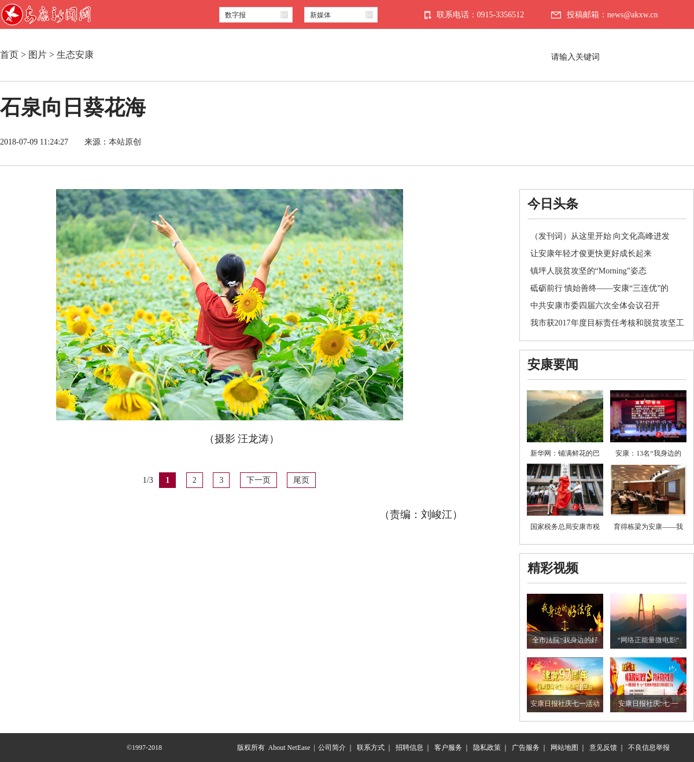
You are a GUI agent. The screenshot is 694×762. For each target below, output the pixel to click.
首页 (9, 55)
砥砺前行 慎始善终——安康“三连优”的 (599, 288)
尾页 (301, 480)
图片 (37, 55)
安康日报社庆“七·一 (648, 704)
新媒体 (320, 15)
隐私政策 (487, 747)
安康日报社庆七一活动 (565, 704)
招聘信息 (409, 747)
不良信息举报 (649, 747)
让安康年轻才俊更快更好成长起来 (591, 253)
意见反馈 (603, 747)
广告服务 (526, 747)
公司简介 (332, 747)
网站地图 (564, 747)
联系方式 (371, 747)
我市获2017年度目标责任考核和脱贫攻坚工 (607, 323)
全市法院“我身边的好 (564, 640)
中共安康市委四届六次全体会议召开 (595, 305)
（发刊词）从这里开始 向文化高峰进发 (600, 236)
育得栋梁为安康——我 (648, 527)
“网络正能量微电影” (649, 640)
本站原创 (125, 142)
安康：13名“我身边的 (648, 453)
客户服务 (448, 747)
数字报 (235, 15)
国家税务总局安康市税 (565, 527)
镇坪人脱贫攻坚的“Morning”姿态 (588, 271)
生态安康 (75, 55)
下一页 (258, 480)
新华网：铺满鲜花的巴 (565, 453)
